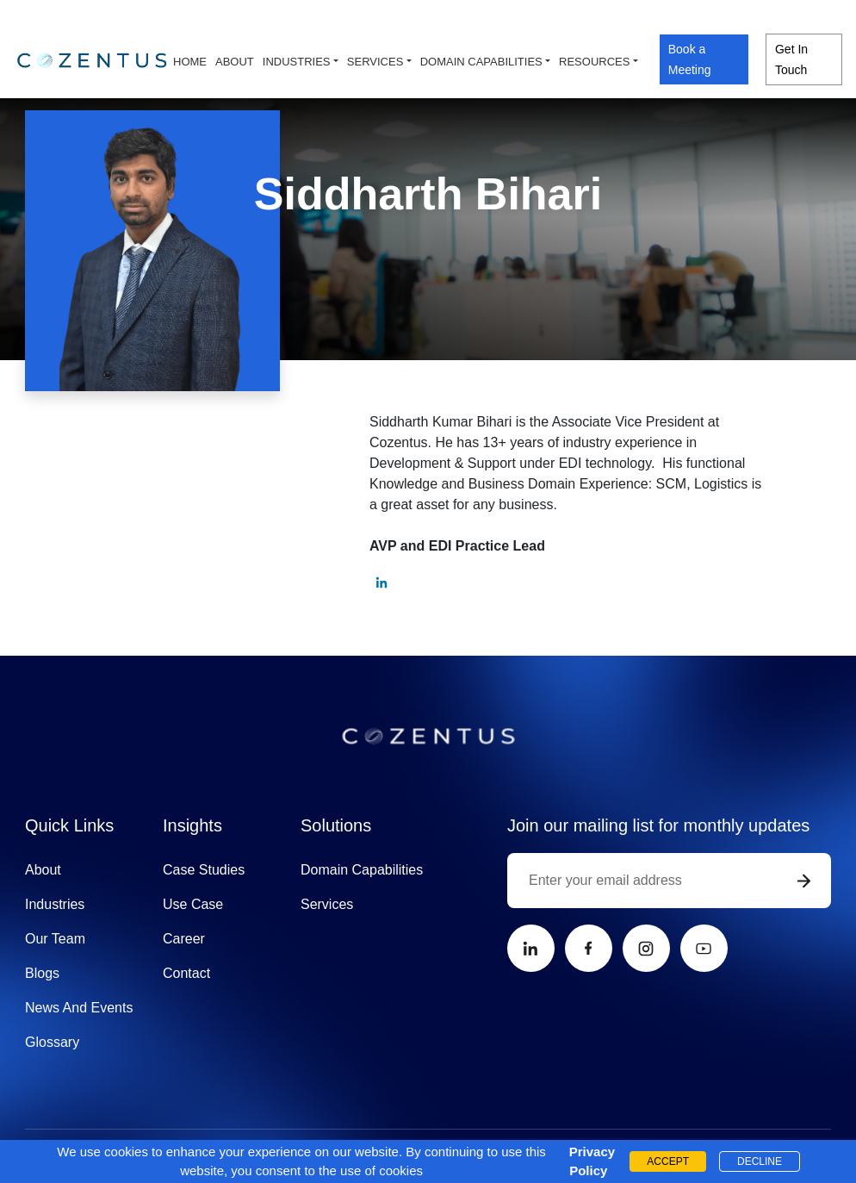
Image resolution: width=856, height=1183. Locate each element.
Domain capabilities (481, 61)
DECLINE (759, 1161)
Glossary (52, 1042)
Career (184, 938)
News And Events (79, 1007)
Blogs (42, 973)
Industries (297, 61)
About (234, 61)
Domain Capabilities (362, 869)
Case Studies (204, 869)
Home (190, 61)
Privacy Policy (588, 1161)
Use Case (193, 904)
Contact (186, 973)
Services (375, 61)
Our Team (55, 938)
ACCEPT (668, 1161)
